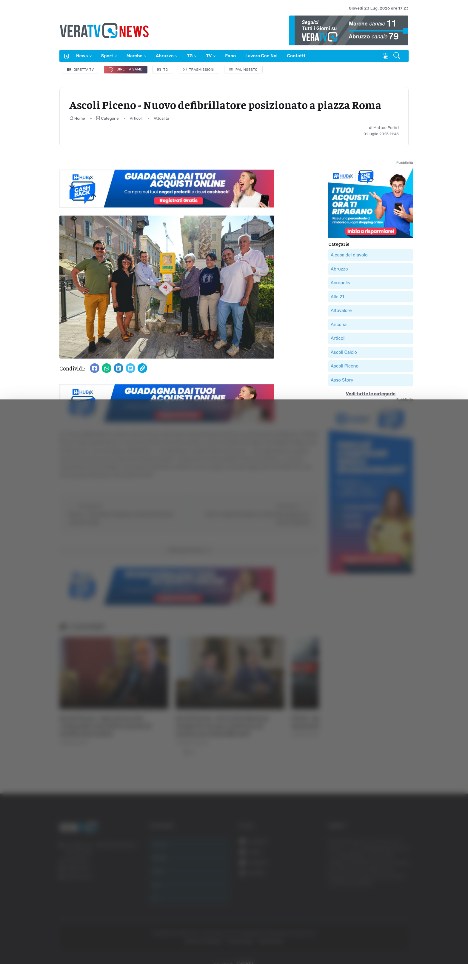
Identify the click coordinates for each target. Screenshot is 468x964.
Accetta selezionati (401, 911)
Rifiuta (402, 930)
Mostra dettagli (106, 942)
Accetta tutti (402, 891)
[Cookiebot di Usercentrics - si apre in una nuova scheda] (50, 942)
